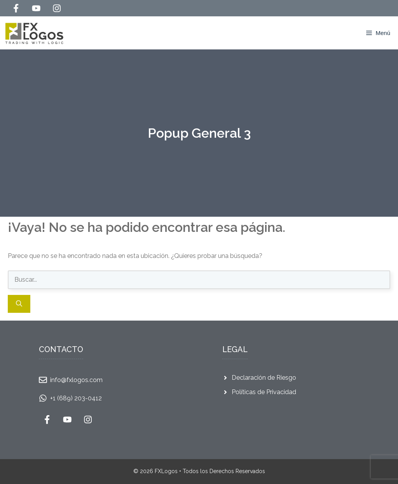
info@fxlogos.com (76, 380)
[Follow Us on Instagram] (57, 8)
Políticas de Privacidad (264, 392)
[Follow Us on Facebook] (16, 8)
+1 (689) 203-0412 (76, 398)
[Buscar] (19, 304)
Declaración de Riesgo (264, 377)
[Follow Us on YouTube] (36, 8)
